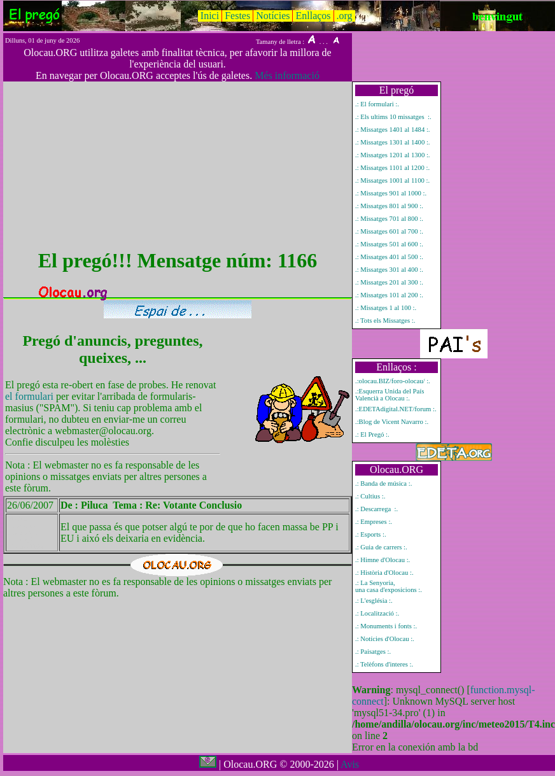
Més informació (287, 75)
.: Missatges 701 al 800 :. (389, 218)
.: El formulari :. (377, 104)
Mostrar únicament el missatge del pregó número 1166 (25, 532)
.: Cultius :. (370, 496)
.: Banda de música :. (383, 483)
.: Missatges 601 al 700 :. (389, 231)
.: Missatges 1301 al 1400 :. (392, 142)
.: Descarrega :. (376, 508)
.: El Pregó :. (372, 434)
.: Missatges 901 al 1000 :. (390, 193)
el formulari (30, 396)
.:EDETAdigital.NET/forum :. (396, 409)
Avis (350, 764)
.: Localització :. (377, 613)
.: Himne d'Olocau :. (382, 559)
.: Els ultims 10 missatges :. (393, 116)
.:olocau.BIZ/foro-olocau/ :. (392, 380)
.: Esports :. (370, 534)
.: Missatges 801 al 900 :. (389, 205)
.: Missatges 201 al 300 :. (389, 282)
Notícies (272, 15)
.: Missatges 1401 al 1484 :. (392, 129)
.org (344, 15)
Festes (237, 15)
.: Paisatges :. (373, 651)
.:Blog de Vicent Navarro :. (391, 421)
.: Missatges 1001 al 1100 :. (392, 180)
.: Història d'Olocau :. (384, 572)
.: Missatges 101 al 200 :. (389, 295)
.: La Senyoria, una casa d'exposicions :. (388, 586)
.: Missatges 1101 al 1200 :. (392, 167)
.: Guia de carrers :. (381, 547)
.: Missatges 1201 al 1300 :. (392, 155)
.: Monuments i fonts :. (386, 626)
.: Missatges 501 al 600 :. (389, 244)
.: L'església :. (374, 600)
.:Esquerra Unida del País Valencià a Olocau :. (389, 395)
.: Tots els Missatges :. (385, 320)
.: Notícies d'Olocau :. (384, 638)
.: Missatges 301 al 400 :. (389, 269)
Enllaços (313, 15)
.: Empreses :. (373, 521)
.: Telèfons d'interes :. (384, 664)
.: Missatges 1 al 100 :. (385, 307)
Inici (209, 15)
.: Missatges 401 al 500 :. (389, 256)
